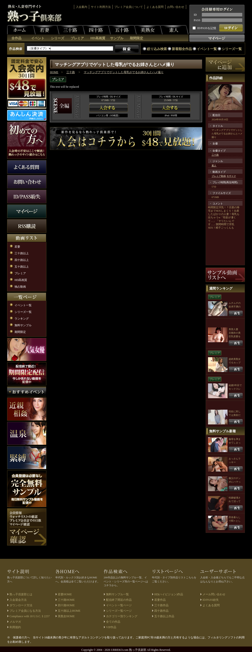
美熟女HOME (66, 616)
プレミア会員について (128, 7)
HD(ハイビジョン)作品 (168, 594)
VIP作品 (111, 627)
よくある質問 (155, 7)
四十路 (96, 30)
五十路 (122, 30)
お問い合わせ (175, 7)
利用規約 (15, 627)
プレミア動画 (219, 176)
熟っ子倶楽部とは (21, 594)
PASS (197, 20)
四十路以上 (22, 260)
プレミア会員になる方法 (25, 610)
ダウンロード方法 (21, 605)
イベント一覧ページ (119, 605)
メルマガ (15, 621)
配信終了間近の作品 (119, 599)
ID (195, 14)
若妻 (45, 30)
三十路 (71, 30)
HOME (54, 72)
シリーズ (57, 38)
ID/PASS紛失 (211, 599)
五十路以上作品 (164, 616)
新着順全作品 (182, 49)
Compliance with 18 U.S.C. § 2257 (30, 616)
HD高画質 (97, 38)
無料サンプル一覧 (117, 594)
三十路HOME (66, 599)
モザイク (231, 176)
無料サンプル (23, 325)
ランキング (22, 318)
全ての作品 (113, 621)
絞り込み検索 (157, 49)
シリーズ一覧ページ (119, 610)
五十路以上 (22, 266)
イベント (37, 38)
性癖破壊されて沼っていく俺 (235, 501)
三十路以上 (22, 253)
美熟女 (148, 30)
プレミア (77, 38)
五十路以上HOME (69, 610)
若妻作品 (160, 599)
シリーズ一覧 (232, 49)
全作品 (16, 38)
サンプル (116, 38)
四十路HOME (66, 605)
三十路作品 (161, 605)
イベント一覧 (207, 49)
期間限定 (136, 38)
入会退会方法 (18, 599)
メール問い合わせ (214, 594)
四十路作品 (161, 610)
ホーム (21, 30)
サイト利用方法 (101, 7)
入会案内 (81, 7)
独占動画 (20, 286)
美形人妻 (233, 329)
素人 (174, 30)
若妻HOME (65, 594)
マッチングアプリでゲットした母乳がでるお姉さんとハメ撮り (124, 72)
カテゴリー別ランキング (121, 616)
